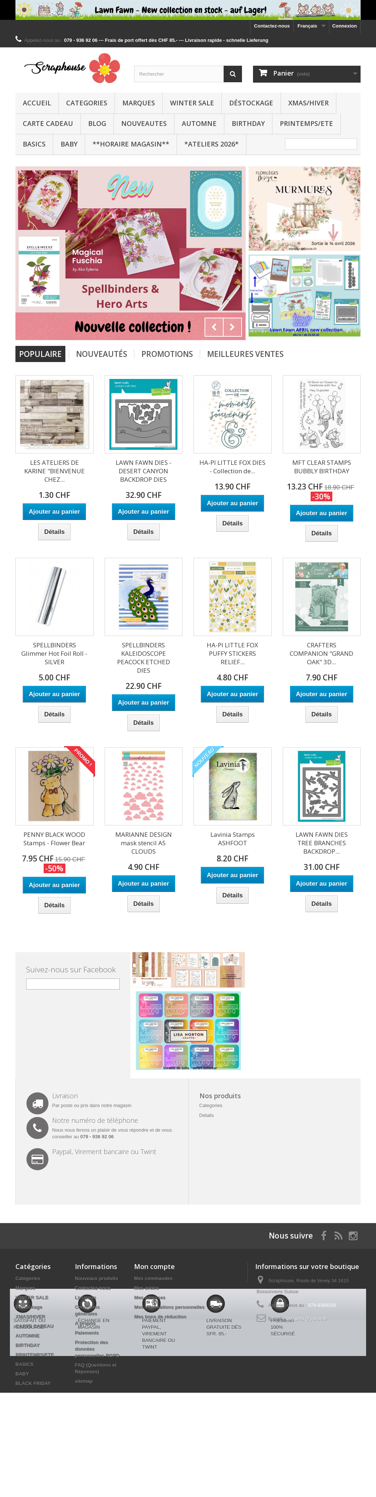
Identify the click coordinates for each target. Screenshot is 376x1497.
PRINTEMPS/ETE (306, 123)
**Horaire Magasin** (131, 144)
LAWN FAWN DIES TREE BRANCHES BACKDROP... (322, 843)
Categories (86, 102)
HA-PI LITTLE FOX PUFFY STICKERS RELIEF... (232, 653)
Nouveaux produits (96, 1278)
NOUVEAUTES (144, 123)
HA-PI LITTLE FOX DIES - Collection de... (232, 466)
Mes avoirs (146, 1288)
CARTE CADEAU (48, 123)
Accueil (37, 102)
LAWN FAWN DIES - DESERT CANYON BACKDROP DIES (143, 471)
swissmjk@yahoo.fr (306, 1318)
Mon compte (154, 1266)
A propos (85, 1323)
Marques (138, 102)
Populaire (40, 354)
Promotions (167, 354)
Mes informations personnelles (169, 1307)
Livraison (85, 1297)
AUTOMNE (199, 123)
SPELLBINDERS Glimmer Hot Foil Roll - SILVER (54, 653)
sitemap (84, 1381)
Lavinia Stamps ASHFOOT (232, 838)
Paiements (87, 1332)
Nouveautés (101, 354)
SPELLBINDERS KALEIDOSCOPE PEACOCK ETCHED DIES (143, 658)
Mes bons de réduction (160, 1316)
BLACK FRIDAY (33, 1383)
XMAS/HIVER (308, 102)
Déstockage (251, 102)
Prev (214, 327)
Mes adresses (149, 1297)
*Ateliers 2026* (211, 144)
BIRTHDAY (248, 123)
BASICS (34, 144)
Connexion (344, 26)
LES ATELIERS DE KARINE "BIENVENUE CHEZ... (54, 471)
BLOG (97, 123)
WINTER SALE (192, 102)
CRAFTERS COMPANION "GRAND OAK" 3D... (321, 653)
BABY (69, 144)
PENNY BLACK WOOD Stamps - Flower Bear (54, 838)
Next (232, 327)
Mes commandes (153, 1278)
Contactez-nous (272, 26)
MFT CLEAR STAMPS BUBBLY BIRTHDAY (321, 466)
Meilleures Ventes (245, 354)
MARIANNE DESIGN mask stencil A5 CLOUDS (143, 843)
